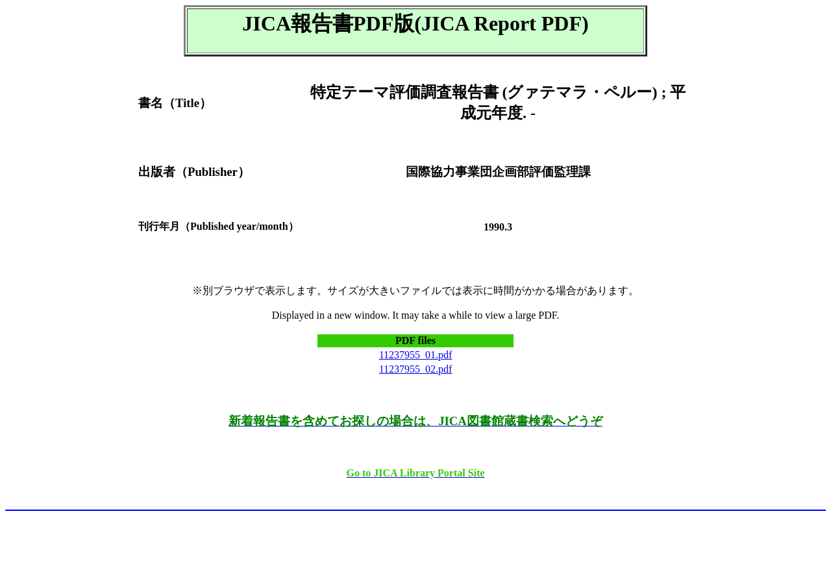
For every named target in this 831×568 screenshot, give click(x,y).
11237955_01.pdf (416, 354)
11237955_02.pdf (416, 369)
